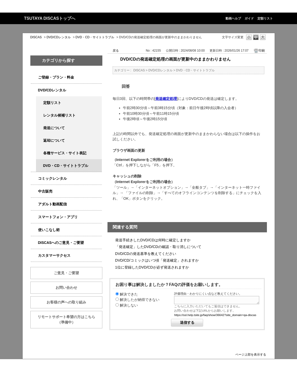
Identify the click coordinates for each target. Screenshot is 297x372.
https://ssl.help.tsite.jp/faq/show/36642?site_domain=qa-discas (215, 315)
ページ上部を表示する (250, 354)
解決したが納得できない (139, 300)
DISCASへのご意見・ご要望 (61, 243)
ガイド (249, 18)
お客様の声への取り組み (66, 302)
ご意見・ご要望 (66, 273)
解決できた (129, 294)
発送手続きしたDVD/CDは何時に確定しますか (153, 240)
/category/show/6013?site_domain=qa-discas (34, 191)
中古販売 (45, 191)
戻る (116, 50)
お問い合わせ (66, 287)
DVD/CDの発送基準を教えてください (145, 254)
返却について (54, 140)
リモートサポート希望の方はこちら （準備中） (70, 319)
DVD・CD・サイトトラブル (95, 37)
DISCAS (36, 37)
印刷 (262, 50)
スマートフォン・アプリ (58, 217)
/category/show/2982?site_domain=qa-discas (34, 217)
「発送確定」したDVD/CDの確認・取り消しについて (158, 247)
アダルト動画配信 (52, 204)
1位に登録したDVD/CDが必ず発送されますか (152, 267)
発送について (54, 128)
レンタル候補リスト (59, 115)
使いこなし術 (49, 230)
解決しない (129, 305)
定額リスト (265, 18)
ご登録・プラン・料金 (56, 77)
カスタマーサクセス (54, 255)
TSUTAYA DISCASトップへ (50, 18)
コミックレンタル (52, 178)
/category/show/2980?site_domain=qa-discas (34, 90)
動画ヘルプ (233, 18)
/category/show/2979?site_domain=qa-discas (34, 77)
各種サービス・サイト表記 (64, 153)
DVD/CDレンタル (59, 37)
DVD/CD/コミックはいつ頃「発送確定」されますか (157, 260)
